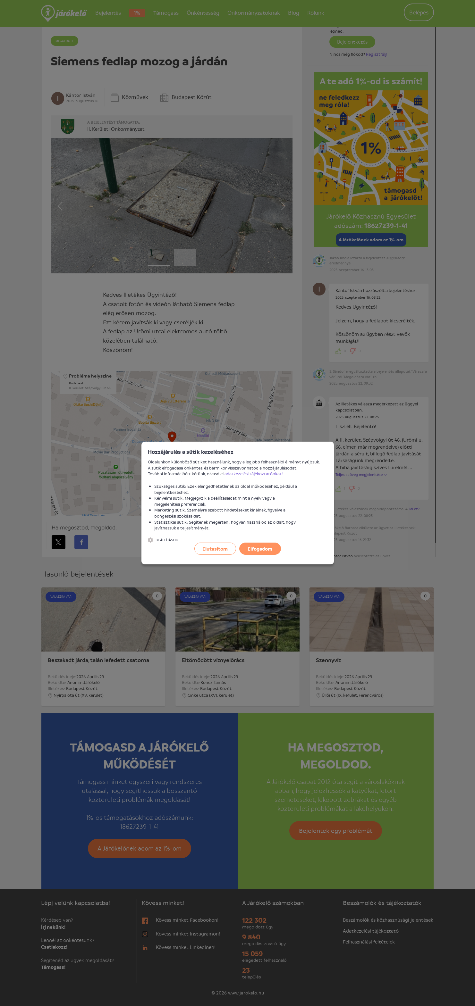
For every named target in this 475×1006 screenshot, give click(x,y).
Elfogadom (260, 548)
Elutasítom (215, 548)
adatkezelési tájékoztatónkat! (254, 473)
